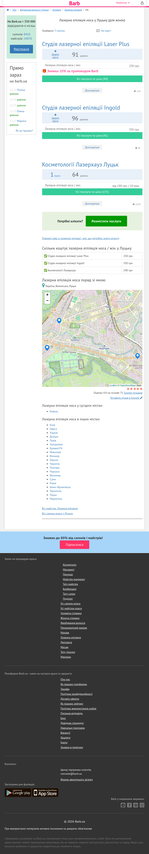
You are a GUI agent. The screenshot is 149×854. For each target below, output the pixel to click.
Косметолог (69, 564)
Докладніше (92, 90)
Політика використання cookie (78, 708)
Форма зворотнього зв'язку (77, 779)
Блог (63, 718)
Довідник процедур (72, 723)
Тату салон (69, 594)
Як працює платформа (74, 684)
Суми (53, 479)
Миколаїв (55, 452)
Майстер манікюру (74, 579)
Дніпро (54, 436)
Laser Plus (85, 44)
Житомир (55, 475)
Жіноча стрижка (70, 618)
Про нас (65, 679)
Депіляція (66, 642)
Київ (52, 425)
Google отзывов (133, 392)
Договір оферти (70, 699)
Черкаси (55, 471)
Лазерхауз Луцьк (80, 164)
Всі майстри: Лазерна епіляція (60, 508)
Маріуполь (56, 498)
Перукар (68, 574)
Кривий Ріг (56, 448)
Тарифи (65, 689)
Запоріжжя (56, 444)
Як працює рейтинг (72, 703)
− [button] (47, 301)
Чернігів (55, 464)
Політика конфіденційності (77, 694)
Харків (54, 432)
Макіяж (65, 632)
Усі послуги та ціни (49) (92, 79)
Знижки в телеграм (72, 747)
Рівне (53, 483)
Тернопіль (56, 491)
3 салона (59, 30)
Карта (64, 742)
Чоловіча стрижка (71, 613)
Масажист (68, 569)
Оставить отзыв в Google (126, 398)
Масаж (64, 647)
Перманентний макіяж (74, 627)
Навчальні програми (73, 728)
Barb (74, 3)
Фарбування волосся (73, 623)
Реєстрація (21, 49)
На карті (103, 30)
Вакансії (65, 732)
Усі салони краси (71, 603)
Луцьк (53, 495)
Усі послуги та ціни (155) (92, 192)
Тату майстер (70, 584)
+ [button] (47, 295)
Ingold (81, 107)
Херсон (54, 460)
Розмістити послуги (106, 221)
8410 (27, 34)
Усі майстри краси (71, 608)
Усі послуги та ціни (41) (92, 135)
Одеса (53, 429)
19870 (28, 38)
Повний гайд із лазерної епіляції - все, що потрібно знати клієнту (80, 238)
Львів (53, 440)
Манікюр (66, 657)
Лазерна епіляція (71, 637)
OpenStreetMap (127, 385)
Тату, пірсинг (68, 652)
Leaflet (113, 385)
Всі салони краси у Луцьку (57, 513)
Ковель (54, 411)
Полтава (55, 467)
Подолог (68, 598)
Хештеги (65, 737)
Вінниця (54, 456)
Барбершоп (69, 589)
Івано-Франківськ (60, 487)
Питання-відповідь (72, 713)
